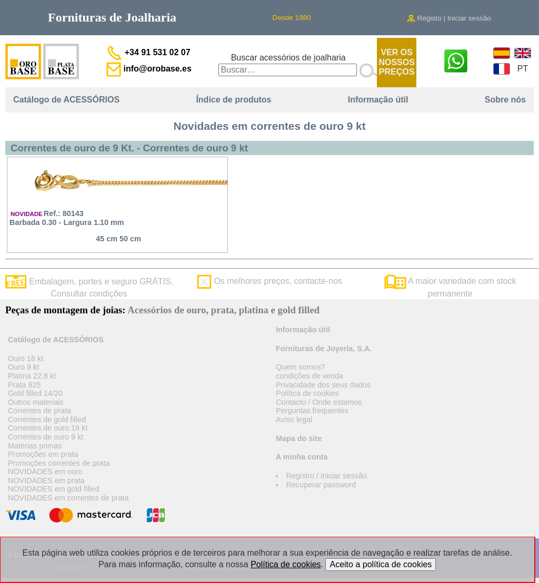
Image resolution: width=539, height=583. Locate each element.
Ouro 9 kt (23, 367)
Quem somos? (300, 367)
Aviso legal (294, 419)
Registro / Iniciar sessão (326, 476)
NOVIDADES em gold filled (53, 489)
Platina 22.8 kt (32, 376)
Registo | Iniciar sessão (449, 18)
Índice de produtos (233, 99)
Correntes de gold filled (47, 419)
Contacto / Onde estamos (319, 402)
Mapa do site (299, 438)
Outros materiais (36, 402)
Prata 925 (24, 385)
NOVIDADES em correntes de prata (68, 498)
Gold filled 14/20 (35, 393)
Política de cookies (307, 393)
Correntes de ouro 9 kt (45, 437)
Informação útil (378, 99)
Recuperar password (321, 484)
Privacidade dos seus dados (323, 385)
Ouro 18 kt (25, 358)
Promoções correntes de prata (59, 463)
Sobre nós (505, 99)
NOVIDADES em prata (46, 480)
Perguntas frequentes (312, 410)
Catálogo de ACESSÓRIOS (66, 99)
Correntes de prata (39, 410)
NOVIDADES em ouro (45, 471)
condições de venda (309, 376)
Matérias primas (35, 446)
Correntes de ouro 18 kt (47, 428)
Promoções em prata (43, 454)
